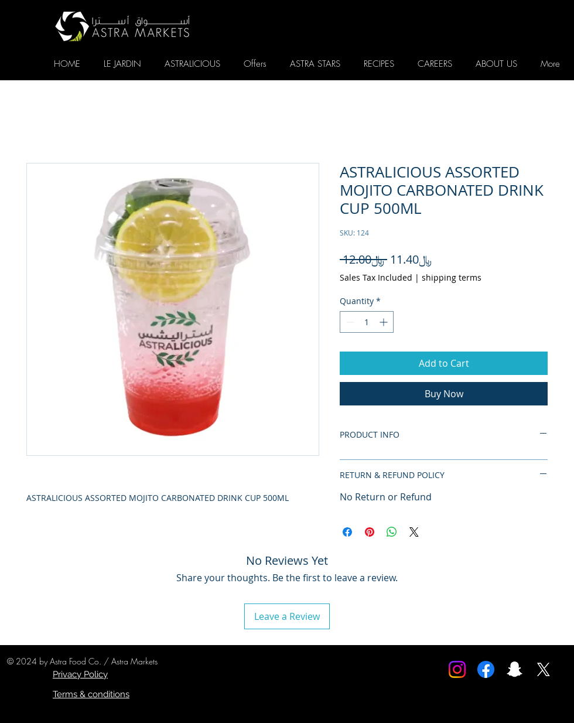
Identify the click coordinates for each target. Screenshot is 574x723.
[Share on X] (414, 532)
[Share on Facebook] (347, 532)
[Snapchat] (514, 669)
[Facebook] (485, 669)
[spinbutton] (366, 322)
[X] (543, 669)
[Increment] (384, 322)
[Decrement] (348, 322)
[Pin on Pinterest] (370, 532)
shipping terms (451, 277)
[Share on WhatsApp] (392, 532)
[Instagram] (457, 669)
